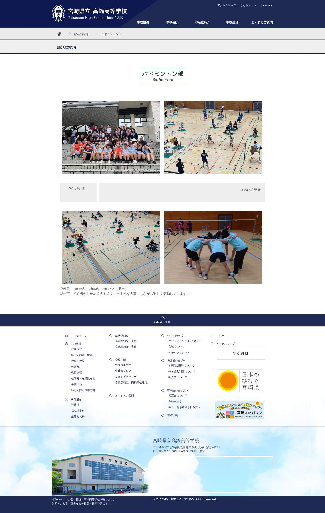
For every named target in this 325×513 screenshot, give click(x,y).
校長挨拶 (76, 348)
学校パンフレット (179, 352)
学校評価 (76, 384)
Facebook (266, 5)
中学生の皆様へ (176, 335)
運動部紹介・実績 (126, 340)
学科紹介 (172, 22)
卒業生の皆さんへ (177, 390)
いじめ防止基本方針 (83, 390)
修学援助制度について (181, 371)
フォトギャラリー (126, 376)
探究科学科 (78, 410)
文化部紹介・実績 (126, 346)
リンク (220, 336)
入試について (176, 346)
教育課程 (76, 372)
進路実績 (172, 415)
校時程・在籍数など (83, 378)
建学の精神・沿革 (82, 354)
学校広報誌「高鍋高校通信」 (132, 382)
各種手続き (175, 401)
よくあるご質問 (262, 22)
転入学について (177, 377)
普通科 (75, 404)
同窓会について (177, 395)
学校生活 (232, 22)
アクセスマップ (226, 5)
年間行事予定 (123, 364)
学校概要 (143, 22)
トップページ (79, 336)
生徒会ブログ (123, 370)
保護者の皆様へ (176, 360)
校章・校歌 (78, 360)
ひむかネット (248, 5)
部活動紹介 (202, 22)
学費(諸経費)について (181, 365)
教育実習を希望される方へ (184, 407)
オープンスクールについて (184, 340)
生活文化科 (78, 416)
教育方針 (76, 366)
